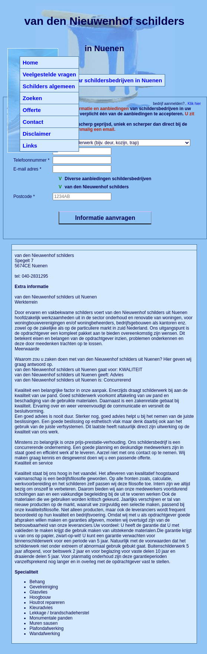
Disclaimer (37, 134)
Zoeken (32, 98)
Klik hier (194, 104)
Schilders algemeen (49, 86)
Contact (33, 122)
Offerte (32, 110)
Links (30, 145)
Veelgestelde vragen (49, 74)
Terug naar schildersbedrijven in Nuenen (108, 80)
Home (30, 62)
